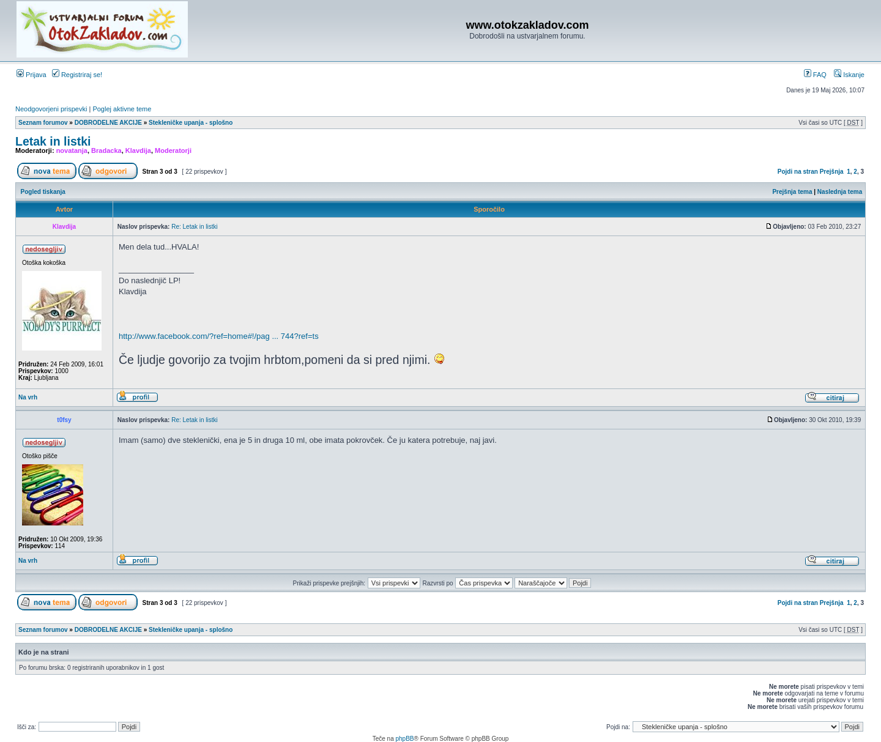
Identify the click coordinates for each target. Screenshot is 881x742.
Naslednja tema (839, 191)
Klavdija (138, 150)
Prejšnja (832, 171)
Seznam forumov (43, 122)
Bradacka (106, 150)
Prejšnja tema (792, 191)
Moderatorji (173, 150)
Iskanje (849, 74)
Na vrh (27, 397)
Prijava (31, 74)
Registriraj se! (77, 74)
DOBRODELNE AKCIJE (108, 122)
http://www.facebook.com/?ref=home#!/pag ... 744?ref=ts (219, 336)
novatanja (71, 150)
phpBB (404, 738)
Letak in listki (53, 141)
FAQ (815, 74)
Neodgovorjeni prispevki (51, 109)
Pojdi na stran (798, 171)
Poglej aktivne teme (121, 109)
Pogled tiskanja (43, 191)
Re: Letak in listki (194, 226)
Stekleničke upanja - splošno (190, 122)
